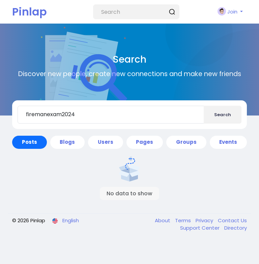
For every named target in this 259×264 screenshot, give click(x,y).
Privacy (205, 220)
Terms (183, 220)
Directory (235, 227)
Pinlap (29, 11)
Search (222, 114)
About (163, 220)
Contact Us (232, 220)
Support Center (200, 227)
